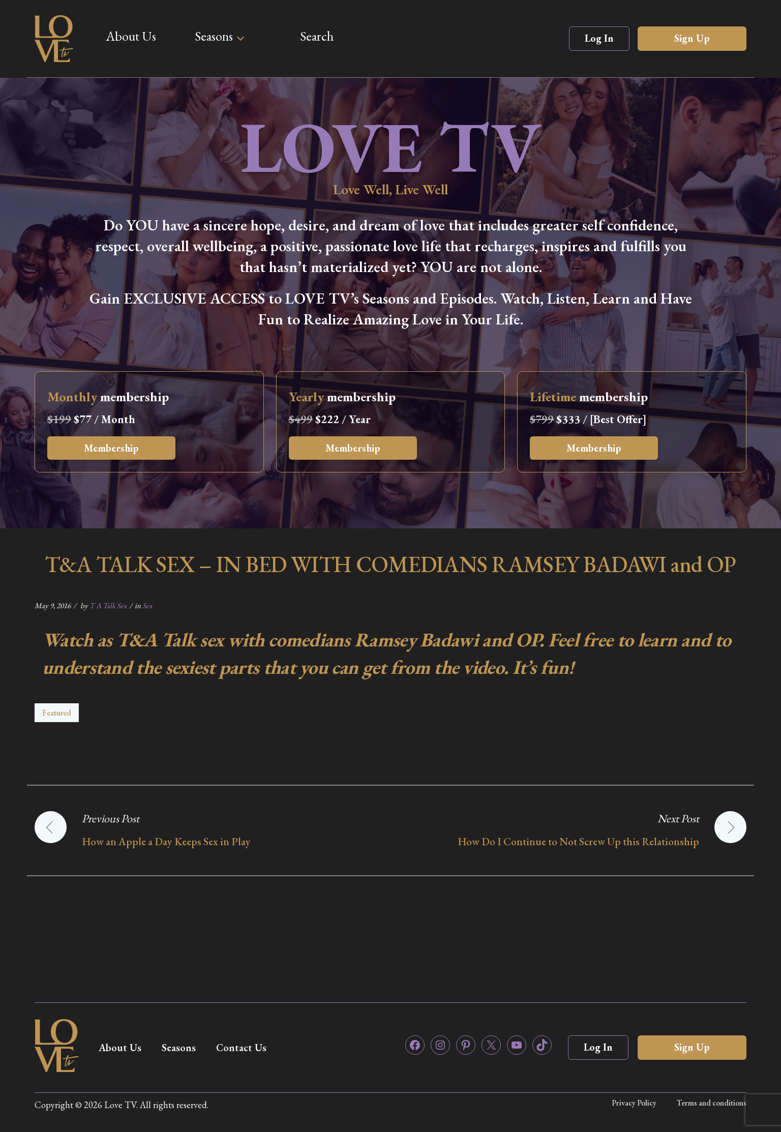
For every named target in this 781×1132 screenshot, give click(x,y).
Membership (111, 448)
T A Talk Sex (108, 605)
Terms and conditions (711, 1103)
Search (317, 36)
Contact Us (241, 1047)
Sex (147, 605)
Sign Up (692, 38)
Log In (599, 38)
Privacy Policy (634, 1103)
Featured (56, 712)
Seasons (214, 36)
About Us (131, 36)
